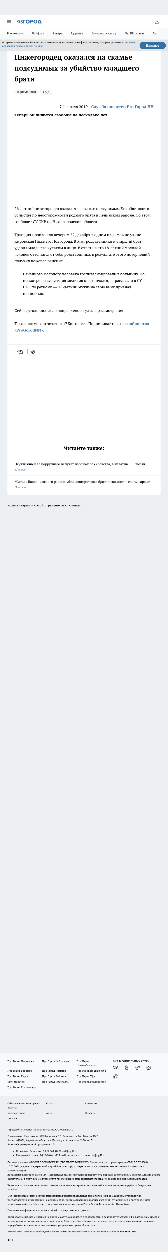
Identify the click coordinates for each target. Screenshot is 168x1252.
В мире (57, 33)
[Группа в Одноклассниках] (126, 1068)
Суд (46, 91)
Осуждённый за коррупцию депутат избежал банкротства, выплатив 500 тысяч (84, 467)
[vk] (20, 352)
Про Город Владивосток (91, 1081)
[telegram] (34, 352)
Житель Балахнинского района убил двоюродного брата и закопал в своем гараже (84, 484)
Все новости (15, 33)
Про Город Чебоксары (55, 1061)
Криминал (26, 91)
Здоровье (76, 33)
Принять (152, 45)
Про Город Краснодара (21, 1087)
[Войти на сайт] (157, 21)
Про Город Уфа (86, 1076)
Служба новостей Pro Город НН (122, 106)
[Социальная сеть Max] (115, 1076)
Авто (49, 1113)
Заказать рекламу (104, 33)
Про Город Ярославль (55, 1081)
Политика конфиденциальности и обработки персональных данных (49, 1210)
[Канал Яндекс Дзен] (148, 1068)
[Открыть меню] (9, 21)
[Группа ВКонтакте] (115, 1068)
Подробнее (123, 1204)
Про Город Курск (17, 1076)
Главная (12, 1118)
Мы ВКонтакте (135, 33)
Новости (90, 1113)
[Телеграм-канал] (137, 1068)
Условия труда (16, 1113)
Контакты (91, 1103)
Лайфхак (38, 33)
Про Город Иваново (54, 1070)
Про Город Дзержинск (21, 1061)
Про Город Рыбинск (54, 1076)
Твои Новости (15, 1081)
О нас (49, 1103)
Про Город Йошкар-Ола (91, 1070)
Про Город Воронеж (19, 1070)
